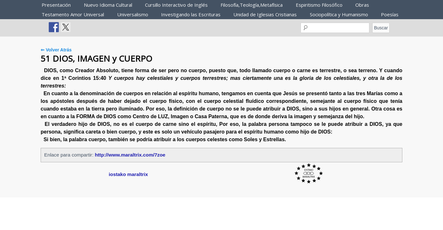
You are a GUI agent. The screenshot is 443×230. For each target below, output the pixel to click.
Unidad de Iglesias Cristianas (265, 14)
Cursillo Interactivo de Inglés (176, 5)
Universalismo (132, 14)
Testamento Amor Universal (73, 14)
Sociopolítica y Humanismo (339, 14)
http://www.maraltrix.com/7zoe (130, 154)
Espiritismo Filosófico (319, 5)
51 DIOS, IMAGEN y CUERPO (96, 58)
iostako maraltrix (128, 174)
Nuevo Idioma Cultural (108, 5)
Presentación (56, 5)
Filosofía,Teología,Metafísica (252, 5)
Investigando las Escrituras (191, 14)
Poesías (390, 14)
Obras (362, 5)
